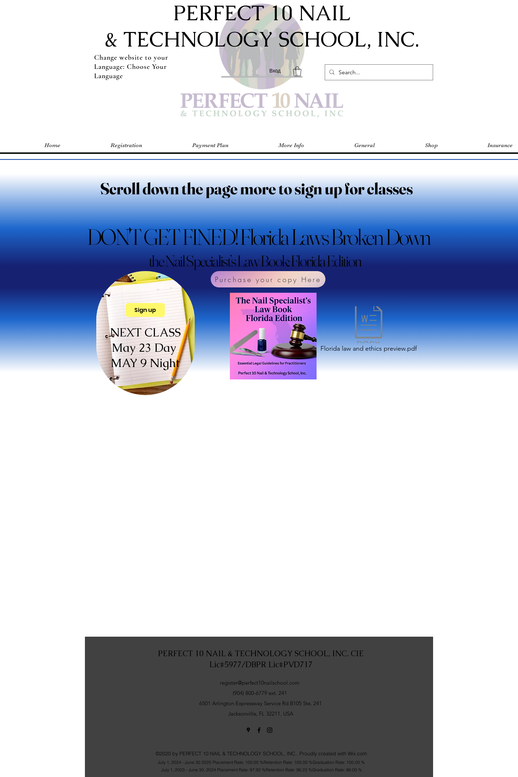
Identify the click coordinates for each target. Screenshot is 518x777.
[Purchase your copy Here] (268, 279)
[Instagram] (269, 730)
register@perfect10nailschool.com (260, 682)
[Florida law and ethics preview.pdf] (368, 331)
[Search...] (378, 72)
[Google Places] (248, 730)
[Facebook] (259, 730)
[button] (297, 71)
